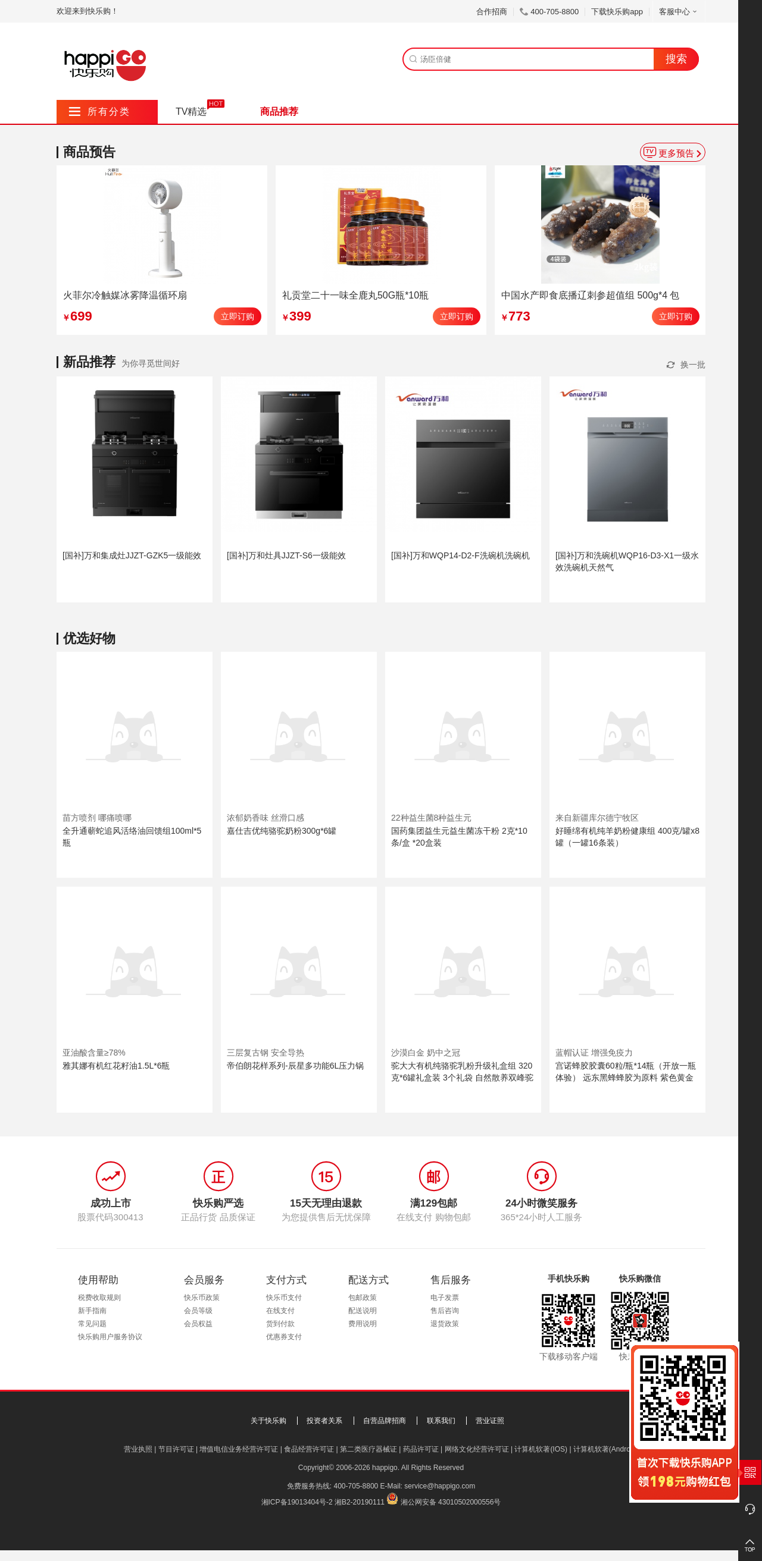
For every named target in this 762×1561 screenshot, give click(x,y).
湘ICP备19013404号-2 (297, 1502)
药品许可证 (421, 1449)
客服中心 (679, 11)
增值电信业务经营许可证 (238, 1449)
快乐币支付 (284, 1297)
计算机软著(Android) (605, 1449)
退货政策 (444, 1324)
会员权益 (198, 1324)
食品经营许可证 (309, 1449)
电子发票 (444, 1297)
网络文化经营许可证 (477, 1449)
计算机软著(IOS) (540, 1449)
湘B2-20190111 (360, 1502)
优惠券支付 (284, 1337)
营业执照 (138, 1449)
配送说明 (362, 1310)
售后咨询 (444, 1310)
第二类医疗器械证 (368, 1449)
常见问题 (92, 1324)
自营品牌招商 (384, 1420)
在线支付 (280, 1310)
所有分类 (99, 111)
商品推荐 (279, 111)
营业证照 (490, 1420)
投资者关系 (324, 1420)
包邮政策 (362, 1297)
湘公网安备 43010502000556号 (451, 1502)
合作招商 (491, 11)
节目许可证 (176, 1449)
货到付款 (280, 1324)
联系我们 (441, 1420)
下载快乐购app (617, 11)
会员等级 (198, 1310)
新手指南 (92, 1310)
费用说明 (362, 1324)
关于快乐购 (268, 1420)
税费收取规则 (99, 1297)
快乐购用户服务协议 (110, 1337)
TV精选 (191, 111)
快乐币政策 (202, 1297)
